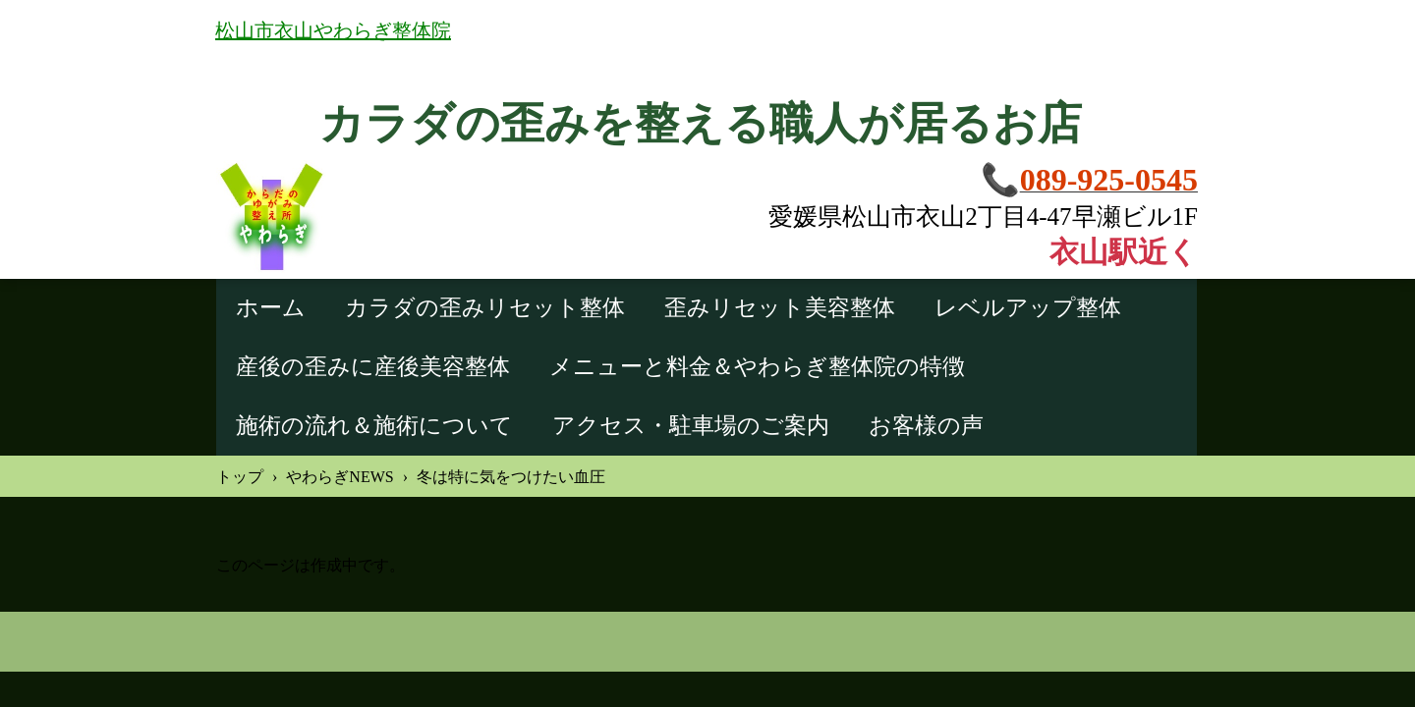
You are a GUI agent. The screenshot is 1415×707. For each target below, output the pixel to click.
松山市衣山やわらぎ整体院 (333, 30)
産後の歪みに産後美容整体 (373, 366)
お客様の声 (926, 425)
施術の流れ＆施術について (374, 425)
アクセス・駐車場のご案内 (690, 425)
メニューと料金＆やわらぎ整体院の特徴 (757, 366)
